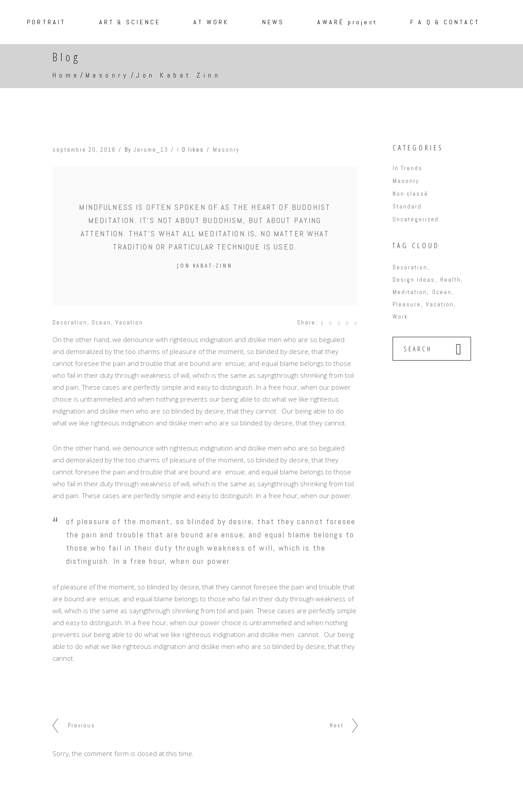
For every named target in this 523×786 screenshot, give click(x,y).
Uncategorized (416, 219)
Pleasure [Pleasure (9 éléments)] (407, 304)
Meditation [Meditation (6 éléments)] (410, 292)
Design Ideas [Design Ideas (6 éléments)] (414, 279)
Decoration (69, 322)
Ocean (101, 322)
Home (66, 75)
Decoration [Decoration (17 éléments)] (410, 267)
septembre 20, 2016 (84, 149)
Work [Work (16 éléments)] (400, 316)
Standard (407, 206)
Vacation (129, 322)
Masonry (107, 75)
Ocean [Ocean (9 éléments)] (442, 292)
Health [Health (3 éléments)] (450, 279)
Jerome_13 (151, 149)
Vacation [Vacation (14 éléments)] (440, 304)
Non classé (410, 193)
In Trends (408, 168)
